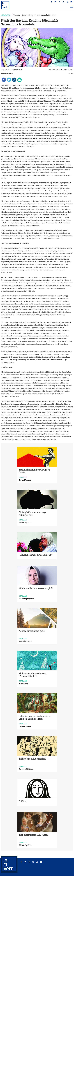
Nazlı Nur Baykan (7, 73)
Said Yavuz (23, 684)
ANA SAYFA (5, 15)
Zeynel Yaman (25, 480)
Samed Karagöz (25, 641)
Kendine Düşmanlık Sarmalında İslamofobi (39, 15)
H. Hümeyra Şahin (26, 598)
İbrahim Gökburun (26, 769)
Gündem (16, 15)
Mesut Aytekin (25, 522)
